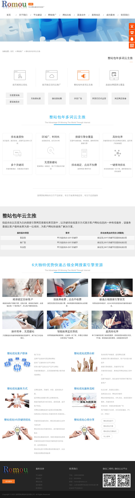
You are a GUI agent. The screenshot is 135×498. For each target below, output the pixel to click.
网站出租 (67, 15)
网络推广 (52, 15)
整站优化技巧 (108, 421)
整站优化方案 (108, 426)
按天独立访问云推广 (51, 78)
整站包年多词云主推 (33, 51)
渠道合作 (81, 15)
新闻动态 (96, 15)
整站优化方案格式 (109, 431)
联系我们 (125, 15)
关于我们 (23, 15)
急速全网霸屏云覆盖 (115, 78)
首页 (9, 15)
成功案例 (110, 15)
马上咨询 (106, 436)
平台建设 (38, 15)
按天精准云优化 (20, 78)
